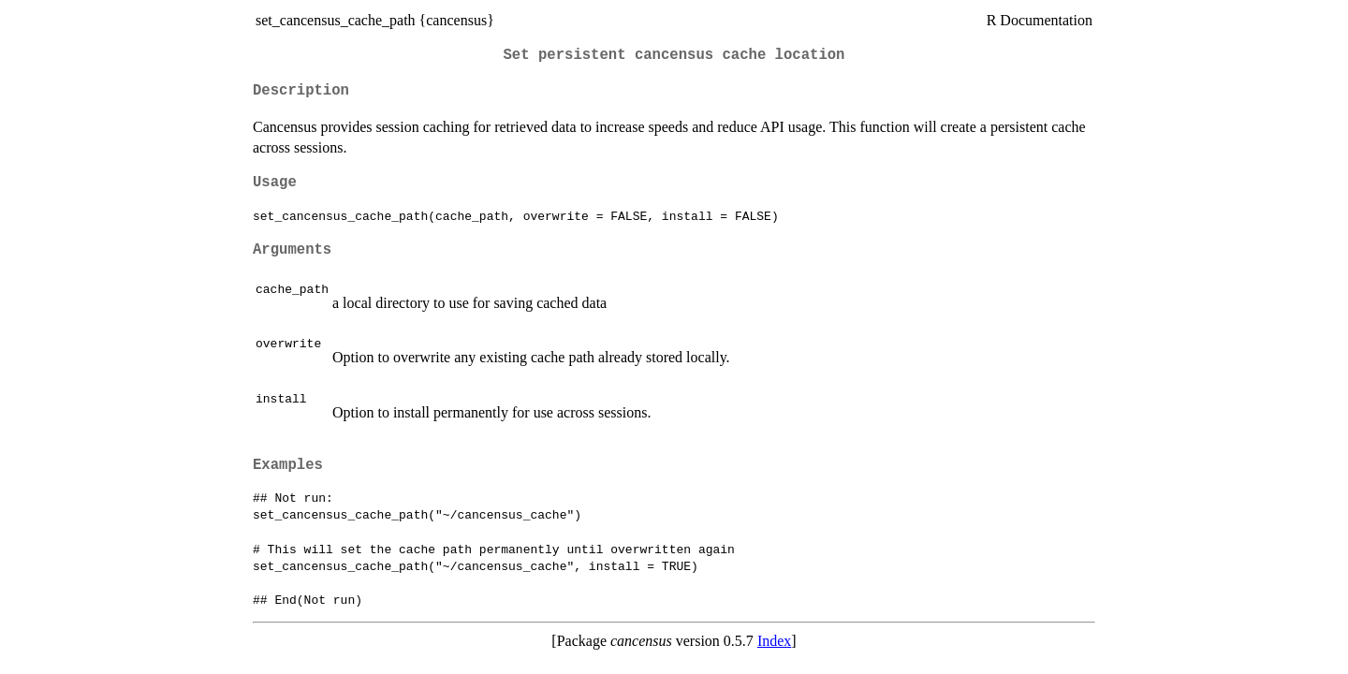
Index (774, 641)
